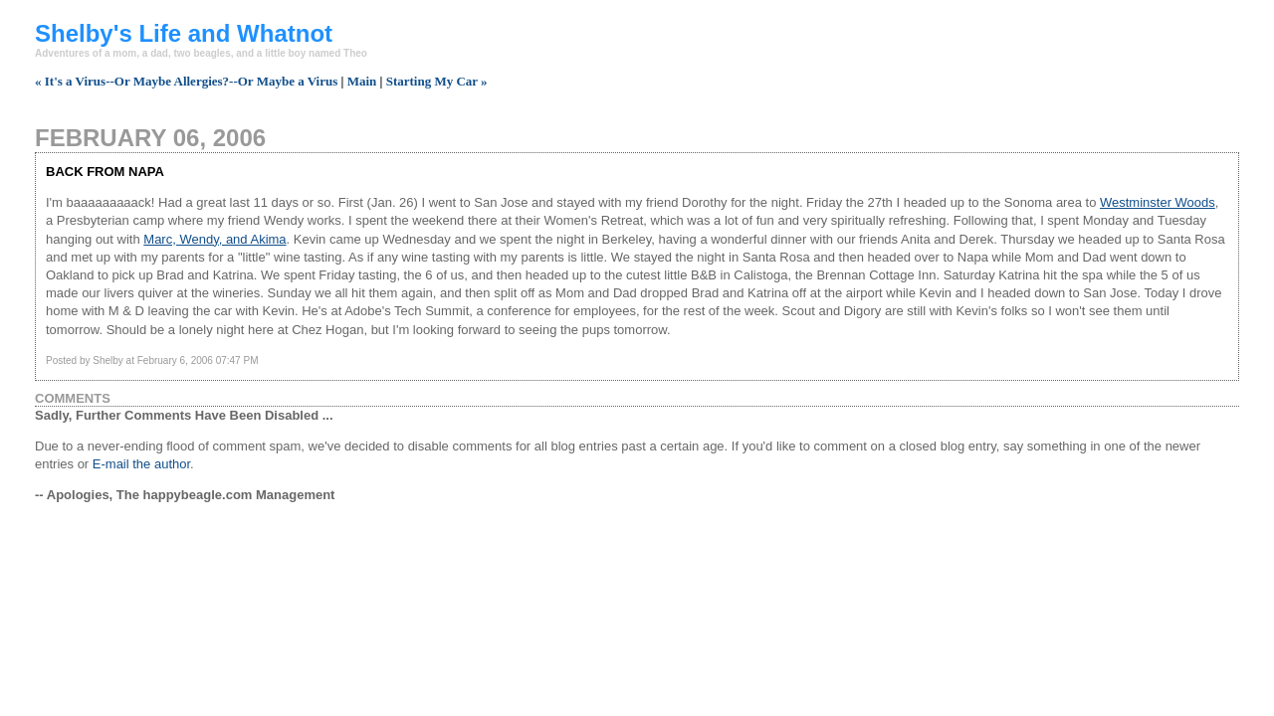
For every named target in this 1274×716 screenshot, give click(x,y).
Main (362, 81)
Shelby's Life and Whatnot (183, 33)
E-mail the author (141, 463)
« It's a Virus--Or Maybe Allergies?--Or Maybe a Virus (186, 81)
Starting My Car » (437, 81)
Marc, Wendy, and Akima (214, 239)
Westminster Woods (1157, 202)
